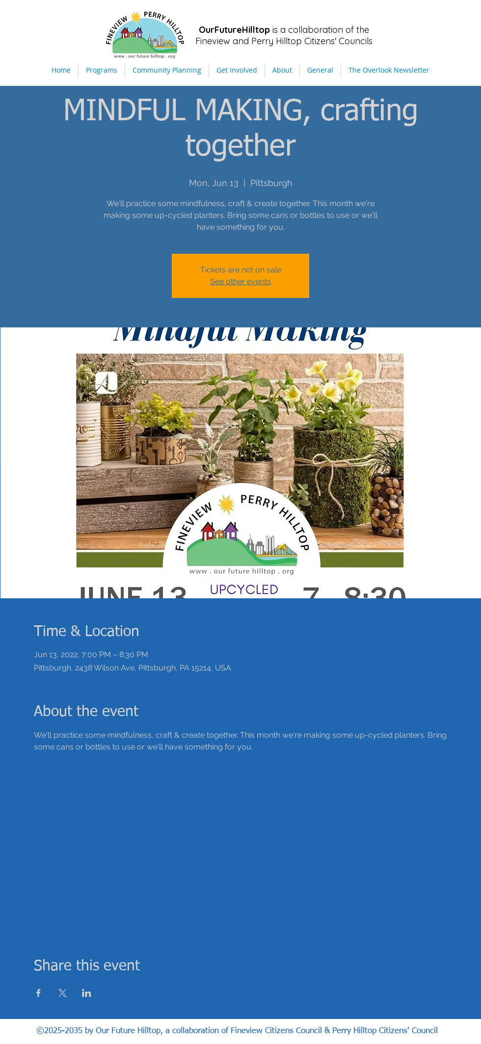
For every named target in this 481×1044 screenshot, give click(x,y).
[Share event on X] (62, 993)
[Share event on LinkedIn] (86, 993)
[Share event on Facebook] (38, 993)
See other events (240, 281)
